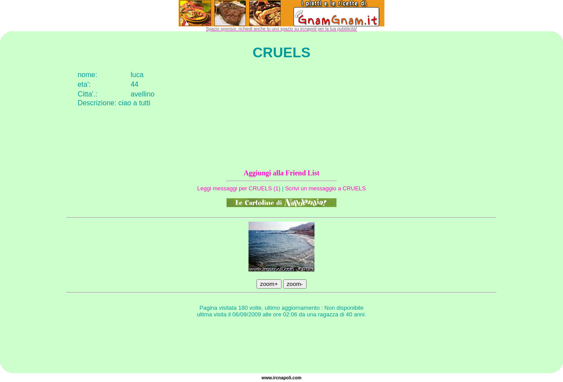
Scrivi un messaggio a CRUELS (325, 188)
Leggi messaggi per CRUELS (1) (238, 188)
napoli (284, 377)
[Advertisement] (281, 347)
